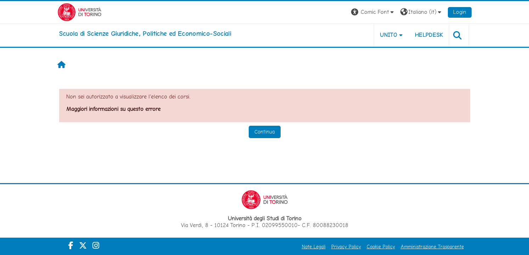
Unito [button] (388, 35)
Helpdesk (429, 35)
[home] (145, 34)
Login (459, 11)
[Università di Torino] (79, 11)
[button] (373, 12)
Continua (264, 132)
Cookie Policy (381, 246)
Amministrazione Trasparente (432, 246)
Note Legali (314, 246)
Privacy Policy (346, 246)
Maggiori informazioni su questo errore (113, 109)
